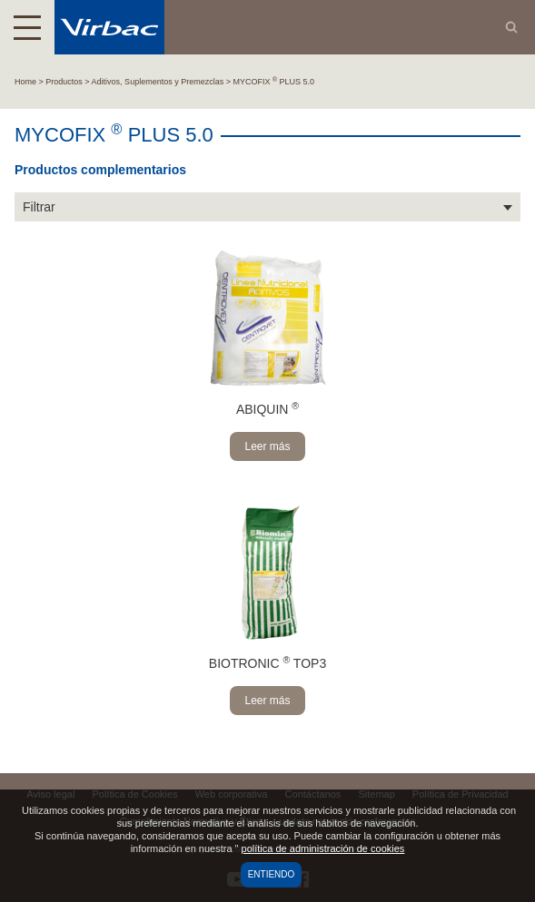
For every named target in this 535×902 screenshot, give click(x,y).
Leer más (267, 446)
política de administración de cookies (323, 848)
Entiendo (271, 874)
